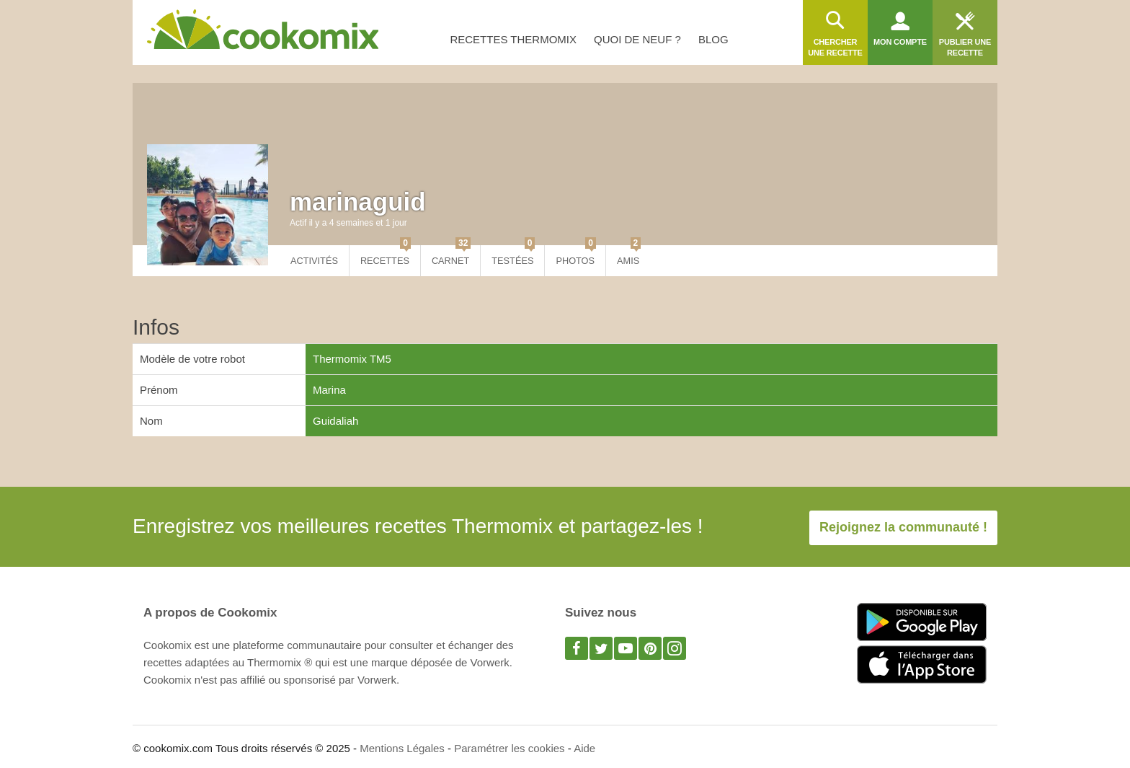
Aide (584, 748)
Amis (629, 255)
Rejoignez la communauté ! (903, 527)
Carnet (451, 255)
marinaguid (358, 201)
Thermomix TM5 (352, 359)
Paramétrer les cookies (509, 748)
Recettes (385, 255)
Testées (513, 255)
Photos (576, 255)
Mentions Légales (402, 748)
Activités (314, 260)
